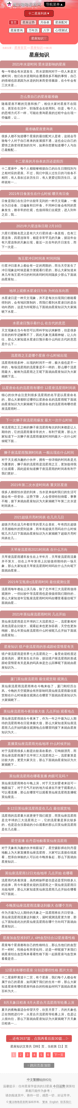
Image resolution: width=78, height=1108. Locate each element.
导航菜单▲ (54, 4)
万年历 (33, 30)
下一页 (58, 1054)
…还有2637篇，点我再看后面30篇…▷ (39, 1038)
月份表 (44, 22)
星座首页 (20, 47)
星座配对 (61, 22)
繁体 (45, 1101)
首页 (14, 22)
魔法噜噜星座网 (27, 4)
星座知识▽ (39, 38)
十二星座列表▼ (39, 13)
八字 (46, 30)
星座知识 (36, 47)
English (54, 1101)
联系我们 (65, 1101)
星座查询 (17, 30)
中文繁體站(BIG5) (39, 1079)
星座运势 (28, 22)
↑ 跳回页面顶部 (39, 1065)
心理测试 (61, 30)
